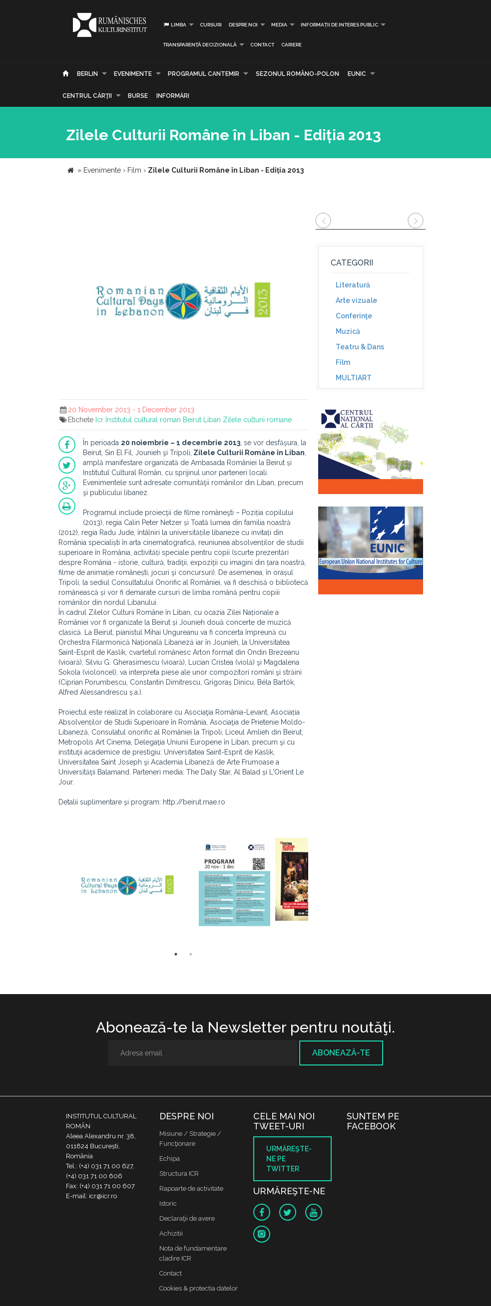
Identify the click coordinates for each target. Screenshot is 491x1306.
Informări (172, 95)
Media (279, 24)
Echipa (169, 1158)
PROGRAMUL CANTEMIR (203, 73)
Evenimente (133, 73)
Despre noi (243, 24)
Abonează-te (341, 1052)
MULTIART (354, 378)
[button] (299, 221)
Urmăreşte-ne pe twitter (289, 1159)
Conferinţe (354, 316)
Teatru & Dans (360, 347)
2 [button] (191, 954)
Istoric (168, 1203)
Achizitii (171, 1233)
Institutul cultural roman (143, 420)
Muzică (348, 331)
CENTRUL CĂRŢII (87, 95)
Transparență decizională (200, 44)
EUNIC (357, 73)
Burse (138, 95)
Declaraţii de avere (187, 1218)
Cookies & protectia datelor (198, 1288)
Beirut (192, 420)
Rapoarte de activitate (191, 1188)
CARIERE (291, 44)
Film (343, 362)
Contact (262, 44)
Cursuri (211, 24)
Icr (99, 420)
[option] (127, 884)
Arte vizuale (356, 300)
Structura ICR (179, 1173)
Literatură (353, 285)
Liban (212, 420)
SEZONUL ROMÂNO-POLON (297, 73)
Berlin (87, 73)
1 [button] (176, 954)
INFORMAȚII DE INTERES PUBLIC (339, 24)
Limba (174, 24)
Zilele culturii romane (257, 420)
